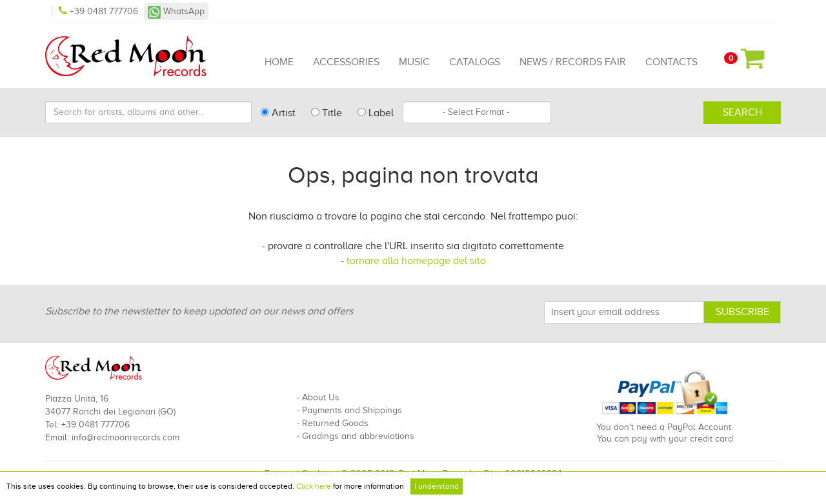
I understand (436, 486)
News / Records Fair (572, 62)
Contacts (671, 62)
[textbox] (476, 112)
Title (326, 113)
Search (742, 112)
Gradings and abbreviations (358, 436)
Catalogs (474, 62)
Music (414, 62)
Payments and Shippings (352, 410)
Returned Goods (335, 423)
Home (279, 62)
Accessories (346, 62)
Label (376, 113)
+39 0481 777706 (100, 11)
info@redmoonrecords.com (125, 437)
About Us (320, 397)
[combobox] (477, 112)
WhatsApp (176, 11)
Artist (278, 113)
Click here (313, 486)
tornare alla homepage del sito (416, 261)
